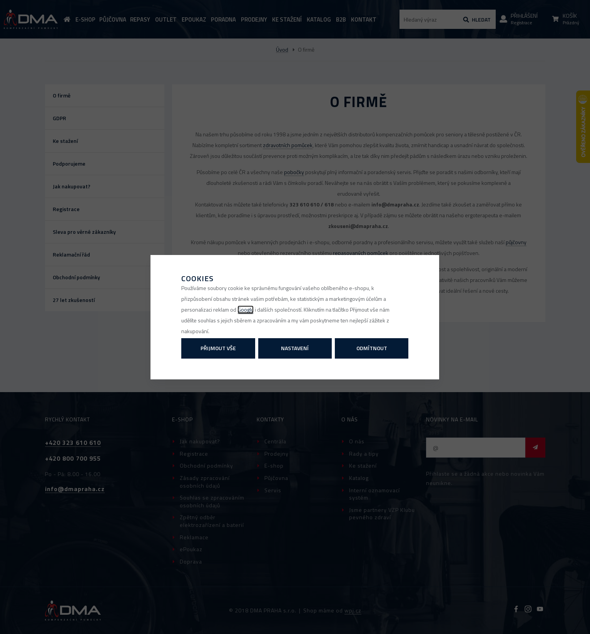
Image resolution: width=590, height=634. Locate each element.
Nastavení (295, 348)
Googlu (245, 309)
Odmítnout (371, 348)
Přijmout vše (218, 348)
